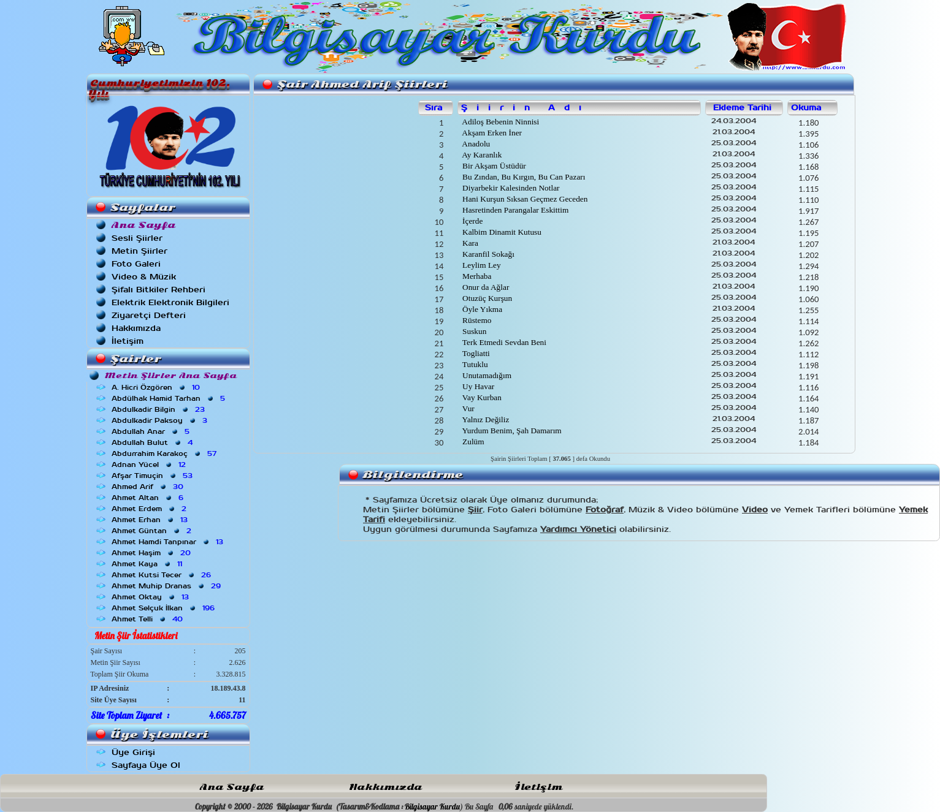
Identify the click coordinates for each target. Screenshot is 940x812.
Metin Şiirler (139, 251)
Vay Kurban (481, 397)
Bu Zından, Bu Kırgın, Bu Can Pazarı (523, 176)
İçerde (471, 221)
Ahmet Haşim (152, 552)
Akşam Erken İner (491, 132)
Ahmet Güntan (153, 530)
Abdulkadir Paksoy (161, 420)
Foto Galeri (136, 264)
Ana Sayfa (232, 787)
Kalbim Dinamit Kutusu (500, 232)
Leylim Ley (480, 265)
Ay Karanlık (481, 154)
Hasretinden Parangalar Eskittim (514, 209)
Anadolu (475, 143)
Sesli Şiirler (137, 238)
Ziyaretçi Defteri (149, 315)
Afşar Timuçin (153, 475)
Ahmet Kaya (148, 564)
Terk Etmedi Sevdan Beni (503, 342)
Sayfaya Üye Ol (146, 765)
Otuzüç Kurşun (486, 298)
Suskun (473, 331)
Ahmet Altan (149, 497)
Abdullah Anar (152, 431)
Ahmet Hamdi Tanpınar (169, 541)
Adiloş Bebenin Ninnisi (499, 121)
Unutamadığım (485, 375)
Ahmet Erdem (150, 508)
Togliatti (475, 353)
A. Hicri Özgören (157, 387)
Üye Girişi (133, 752)
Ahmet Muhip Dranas (167, 586)
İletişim (127, 341)
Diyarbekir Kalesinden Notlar (510, 187)
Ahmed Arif (149, 486)
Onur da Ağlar (485, 287)
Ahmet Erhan (151, 519)
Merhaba (476, 276)
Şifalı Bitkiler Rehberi (158, 289)
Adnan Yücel (150, 464)
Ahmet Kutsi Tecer (162, 575)
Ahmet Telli (148, 619)
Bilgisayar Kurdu (432, 806)
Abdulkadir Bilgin (159, 409)
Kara (469, 243)
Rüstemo (476, 320)
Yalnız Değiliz (485, 419)
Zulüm (472, 441)
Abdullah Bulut (153, 442)
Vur (467, 408)
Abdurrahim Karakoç (165, 453)
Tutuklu (474, 364)
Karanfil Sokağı (487, 254)
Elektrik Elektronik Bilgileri (170, 302)
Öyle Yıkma (481, 309)
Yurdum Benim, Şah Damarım (511, 430)
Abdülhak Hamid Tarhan (169, 398)
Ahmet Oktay (151, 597)
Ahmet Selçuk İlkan (164, 608)
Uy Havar (477, 386)
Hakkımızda (136, 328)
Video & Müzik (144, 276)
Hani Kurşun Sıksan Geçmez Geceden (524, 198)
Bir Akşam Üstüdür (493, 165)
